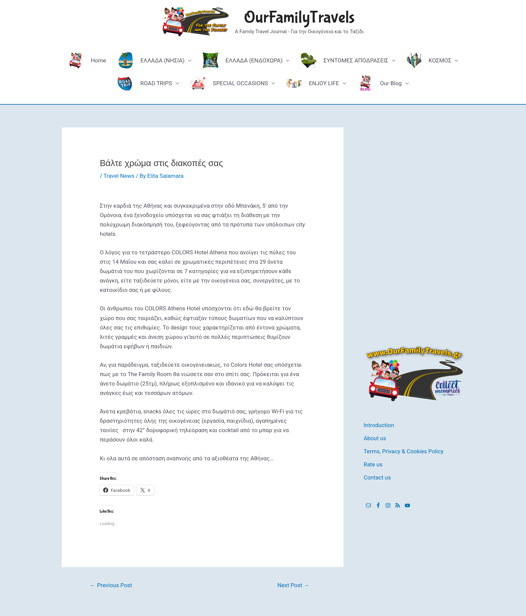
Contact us (377, 476)
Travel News (118, 175)
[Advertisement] (414, 228)
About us (375, 437)
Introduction (379, 425)
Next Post (293, 585)
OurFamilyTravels (299, 18)
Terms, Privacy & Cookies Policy (404, 450)
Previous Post (111, 585)
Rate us (373, 463)
